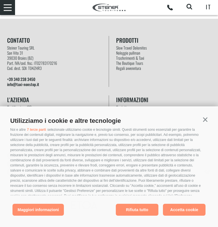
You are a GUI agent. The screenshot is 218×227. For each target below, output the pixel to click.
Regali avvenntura (128, 68)
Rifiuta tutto (137, 209)
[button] (205, 119)
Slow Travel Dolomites (131, 47)
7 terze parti (36, 130)
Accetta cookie (184, 209)
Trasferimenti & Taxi (130, 58)
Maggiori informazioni (38, 209)
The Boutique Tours (129, 63)
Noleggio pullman (128, 52)
